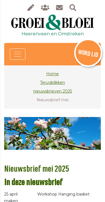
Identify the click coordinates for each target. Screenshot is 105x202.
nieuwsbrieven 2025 (52, 91)
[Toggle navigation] (17, 54)
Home (52, 73)
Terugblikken (52, 82)
